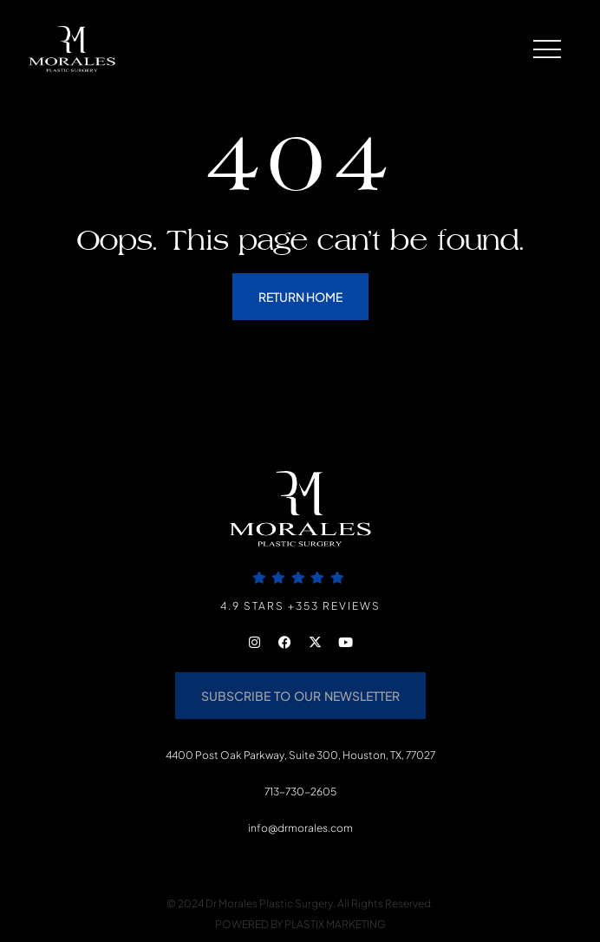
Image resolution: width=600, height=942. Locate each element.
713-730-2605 (300, 791)
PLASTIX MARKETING (335, 924)
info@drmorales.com (300, 827)
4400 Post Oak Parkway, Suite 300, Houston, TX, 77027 (300, 755)
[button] (536, 49)
